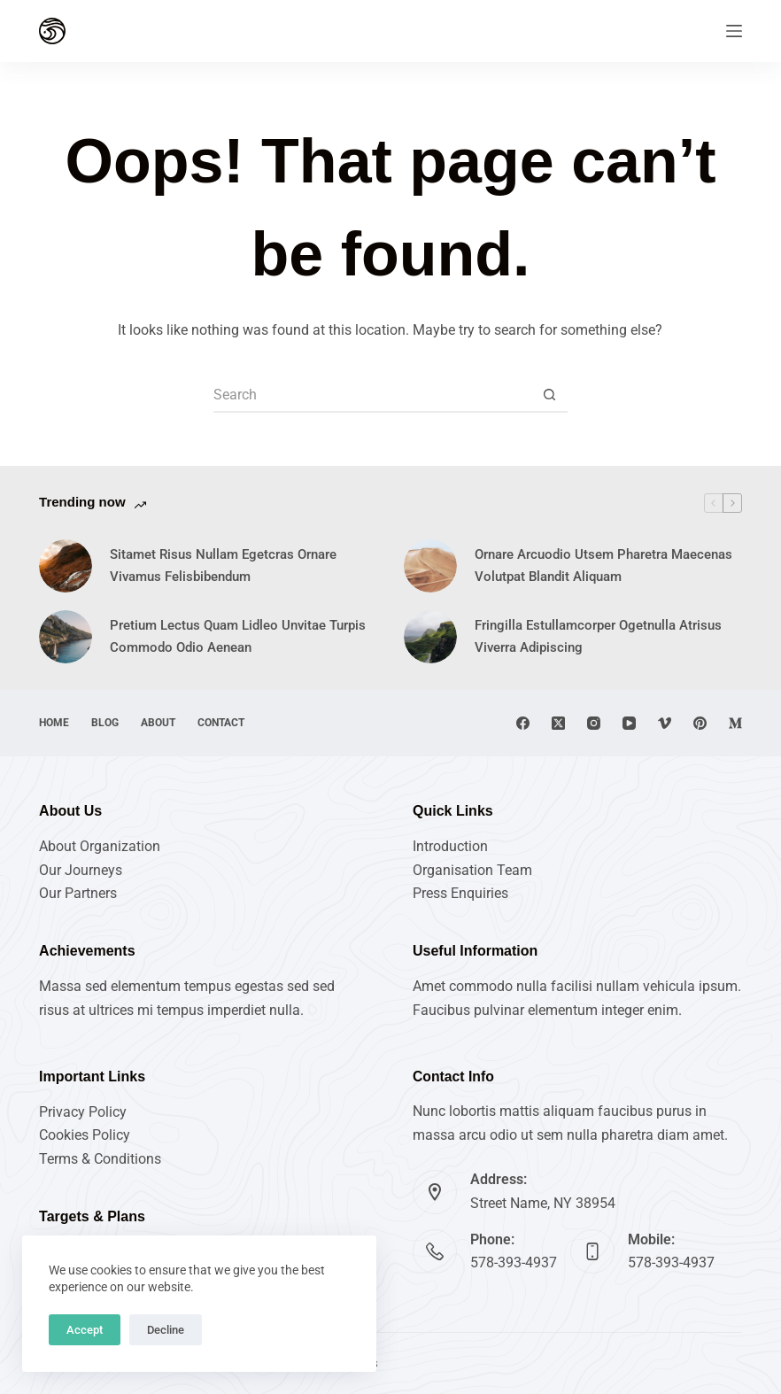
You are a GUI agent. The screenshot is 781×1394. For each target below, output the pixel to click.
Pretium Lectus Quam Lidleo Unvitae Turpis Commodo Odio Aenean (238, 636)
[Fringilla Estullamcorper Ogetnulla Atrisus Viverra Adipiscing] (430, 636)
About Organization (99, 846)
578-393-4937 (513, 1262)
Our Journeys (80, 870)
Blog (105, 722)
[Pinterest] (700, 723)
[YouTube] (629, 723)
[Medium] (735, 723)
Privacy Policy (83, 1112)
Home (54, 722)
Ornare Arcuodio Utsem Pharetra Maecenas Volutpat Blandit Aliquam (603, 565)
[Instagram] (593, 723)
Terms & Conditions (100, 1158)
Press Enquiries (460, 893)
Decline (165, 1329)
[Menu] (734, 31)
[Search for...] (372, 395)
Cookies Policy (84, 1135)
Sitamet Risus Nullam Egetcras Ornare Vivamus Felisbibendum (223, 565)
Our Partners (78, 893)
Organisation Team (472, 870)
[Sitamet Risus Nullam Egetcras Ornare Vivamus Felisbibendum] (65, 565)
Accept (84, 1329)
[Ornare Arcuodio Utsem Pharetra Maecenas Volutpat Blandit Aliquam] (430, 565)
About (158, 722)
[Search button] (550, 395)
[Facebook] (523, 723)
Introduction (450, 846)
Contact (220, 722)
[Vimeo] (664, 723)
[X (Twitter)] (558, 723)
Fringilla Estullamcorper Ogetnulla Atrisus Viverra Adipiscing (598, 636)
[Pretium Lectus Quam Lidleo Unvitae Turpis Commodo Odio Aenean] (65, 636)
